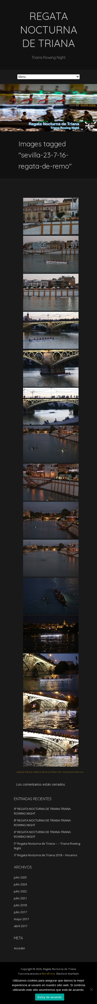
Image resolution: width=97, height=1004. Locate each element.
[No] (91, 989)
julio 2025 (20, 877)
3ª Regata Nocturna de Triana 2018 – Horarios (45, 855)
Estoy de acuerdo (49, 997)
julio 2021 (20, 898)
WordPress (48, 973)
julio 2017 (20, 912)
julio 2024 (20, 884)
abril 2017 (20, 926)
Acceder (19, 948)
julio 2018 (20, 905)
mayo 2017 (21, 919)
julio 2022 (20, 891)
